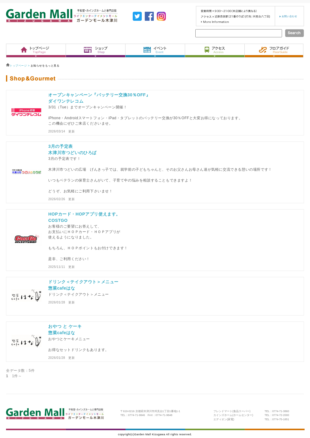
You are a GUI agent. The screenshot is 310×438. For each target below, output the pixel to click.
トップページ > (18, 65)
